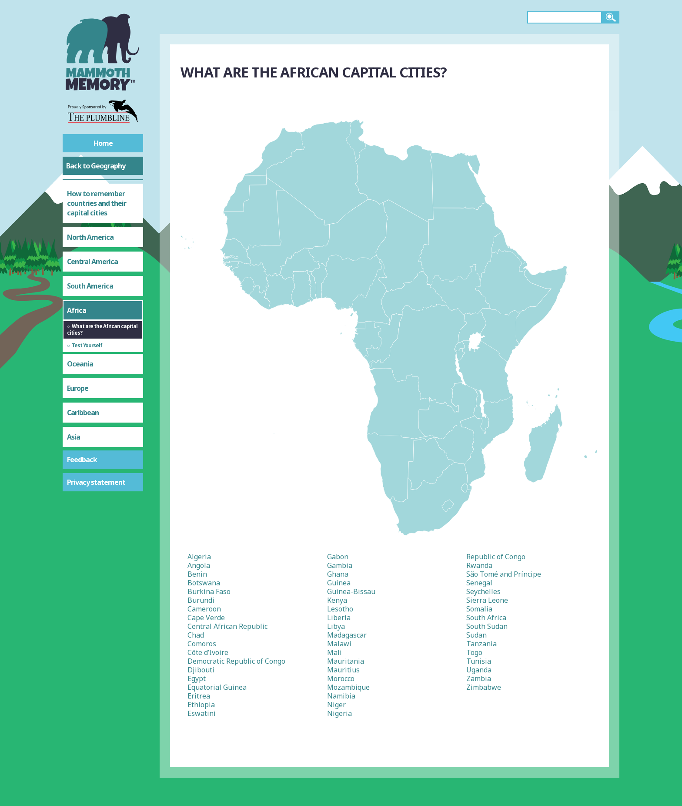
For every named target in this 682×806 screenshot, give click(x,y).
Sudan (476, 635)
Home (103, 143)
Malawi (339, 643)
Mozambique (348, 687)
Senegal (479, 583)
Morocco (340, 678)
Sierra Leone (487, 600)
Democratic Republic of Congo (236, 661)
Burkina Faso (209, 591)
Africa (76, 310)
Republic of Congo (495, 556)
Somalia (479, 609)
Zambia (478, 678)
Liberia (339, 617)
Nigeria (339, 713)
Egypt (196, 678)
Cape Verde (206, 617)
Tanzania (481, 643)
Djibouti (200, 670)
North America (90, 237)
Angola (198, 565)
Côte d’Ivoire (207, 652)
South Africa (486, 617)
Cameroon (204, 609)
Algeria (199, 556)
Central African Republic (227, 626)
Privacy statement (96, 482)
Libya (336, 626)
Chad (195, 635)
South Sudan (487, 626)
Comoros (201, 643)
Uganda (478, 670)
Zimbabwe (483, 687)
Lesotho (340, 609)
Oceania (80, 364)
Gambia (339, 565)
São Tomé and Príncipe (503, 574)
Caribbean (83, 412)
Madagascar (347, 635)
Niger (336, 704)
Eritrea (198, 696)
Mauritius (343, 670)
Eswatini (201, 713)
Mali (334, 652)
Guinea (339, 583)
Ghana (337, 574)
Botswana (203, 583)
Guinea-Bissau (351, 591)
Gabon (337, 556)
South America (90, 286)
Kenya (337, 600)
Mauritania (345, 661)
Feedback (82, 459)
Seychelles (483, 591)
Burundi (200, 600)
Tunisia (478, 661)
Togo (474, 652)
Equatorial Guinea (217, 687)
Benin (197, 574)
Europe (77, 388)
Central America (92, 261)
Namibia (341, 696)
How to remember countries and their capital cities (96, 203)
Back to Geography (95, 166)
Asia (73, 437)
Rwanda (479, 565)
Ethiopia (201, 704)
